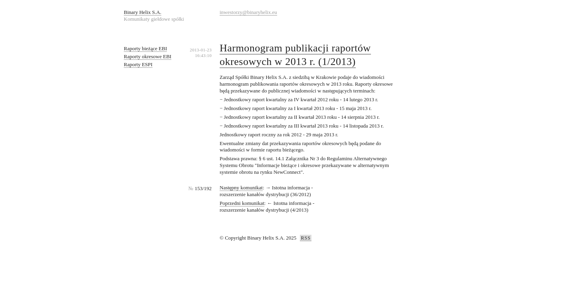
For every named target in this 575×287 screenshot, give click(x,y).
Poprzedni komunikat (242, 203)
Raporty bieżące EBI (145, 48)
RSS (305, 238)
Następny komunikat (241, 188)
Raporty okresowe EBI (147, 56)
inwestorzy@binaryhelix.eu (248, 12)
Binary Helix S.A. (142, 12)
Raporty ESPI (138, 64)
